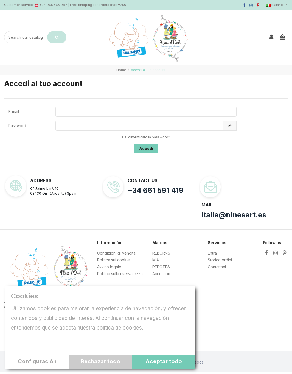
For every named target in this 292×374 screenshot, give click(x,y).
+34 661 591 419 (156, 192)
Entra (212, 255)
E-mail (13, 112)
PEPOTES (161, 268)
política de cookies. (120, 328)
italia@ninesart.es (233, 217)
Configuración (37, 361)
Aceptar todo (163, 361)
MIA (155, 261)
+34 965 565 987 (53, 5)
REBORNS (161, 255)
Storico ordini (220, 261)
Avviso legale (109, 268)
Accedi (146, 149)
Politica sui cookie (113, 261)
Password (17, 126)
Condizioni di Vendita (116, 255)
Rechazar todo (100, 361)
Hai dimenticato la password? (146, 138)
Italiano (277, 5)
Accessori (161, 275)
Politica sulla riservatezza (120, 275)
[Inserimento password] (139, 126)
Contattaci (217, 268)
